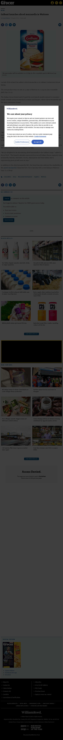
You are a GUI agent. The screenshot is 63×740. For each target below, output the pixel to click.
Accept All (37, 142)
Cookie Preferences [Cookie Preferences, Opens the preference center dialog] (22, 142)
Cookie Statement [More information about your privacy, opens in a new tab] (40, 136)
